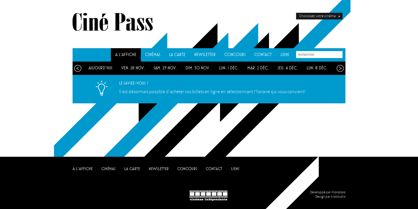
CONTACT (263, 55)
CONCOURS (235, 55)
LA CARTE (177, 55)
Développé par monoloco (327, 192)
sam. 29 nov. (165, 68)
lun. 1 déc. (229, 68)
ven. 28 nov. (133, 68)
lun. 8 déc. (317, 68)
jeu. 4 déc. (288, 68)
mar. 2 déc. (258, 68)
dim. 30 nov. (197, 68)
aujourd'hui (100, 68)
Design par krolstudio (330, 196)
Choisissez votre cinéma (317, 16)
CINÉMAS (152, 55)
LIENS (284, 55)
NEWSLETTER (205, 55)
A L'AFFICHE (125, 55)
